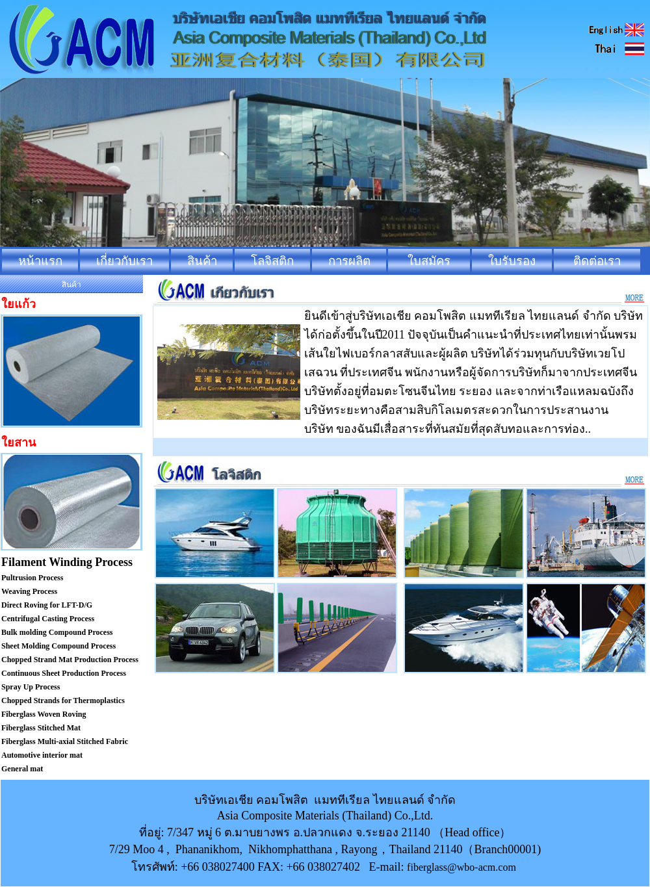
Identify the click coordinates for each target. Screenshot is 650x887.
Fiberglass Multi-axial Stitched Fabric (64, 741)
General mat (22, 768)
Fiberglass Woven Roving (43, 714)
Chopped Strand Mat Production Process (69, 659)
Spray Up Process (30, 686)
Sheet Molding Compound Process (58, 645)
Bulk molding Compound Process (57, 632)
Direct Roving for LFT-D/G (46, 605)
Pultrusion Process (32, 577)
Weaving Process (29, 591)
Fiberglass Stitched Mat (41, 727)
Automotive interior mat (42, 755)
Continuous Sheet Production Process (63, 673)
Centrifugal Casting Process (47, 618)
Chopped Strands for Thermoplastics (63, 700)
